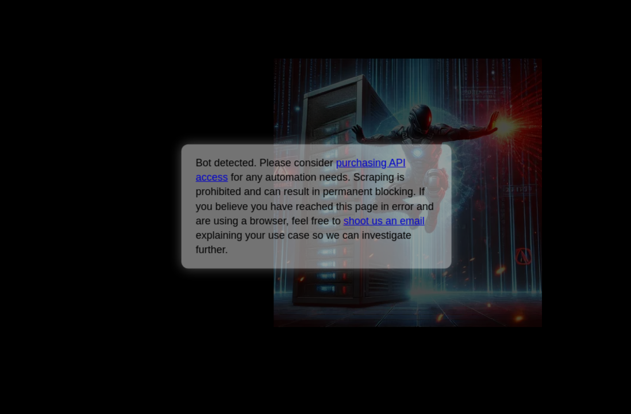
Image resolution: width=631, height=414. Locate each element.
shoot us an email (383, 221)
